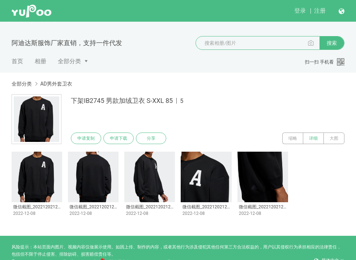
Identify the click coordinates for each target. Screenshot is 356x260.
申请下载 (118, 138)
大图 (334, 138)
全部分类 (69, 61)
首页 (17, 61)
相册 (40, 61)
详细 (313, 138)
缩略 (292, 138)
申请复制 (86, 138)
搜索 (332, 43)
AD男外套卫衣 (56, 84)
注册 (320, 10)
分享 (151, 138)
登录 (300, 10)
